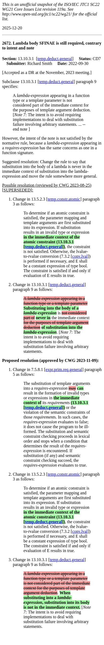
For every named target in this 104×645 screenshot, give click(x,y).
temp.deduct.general (54, 58)
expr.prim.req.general (64, 369)
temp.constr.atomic (64, 199)
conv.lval (80, 256)
